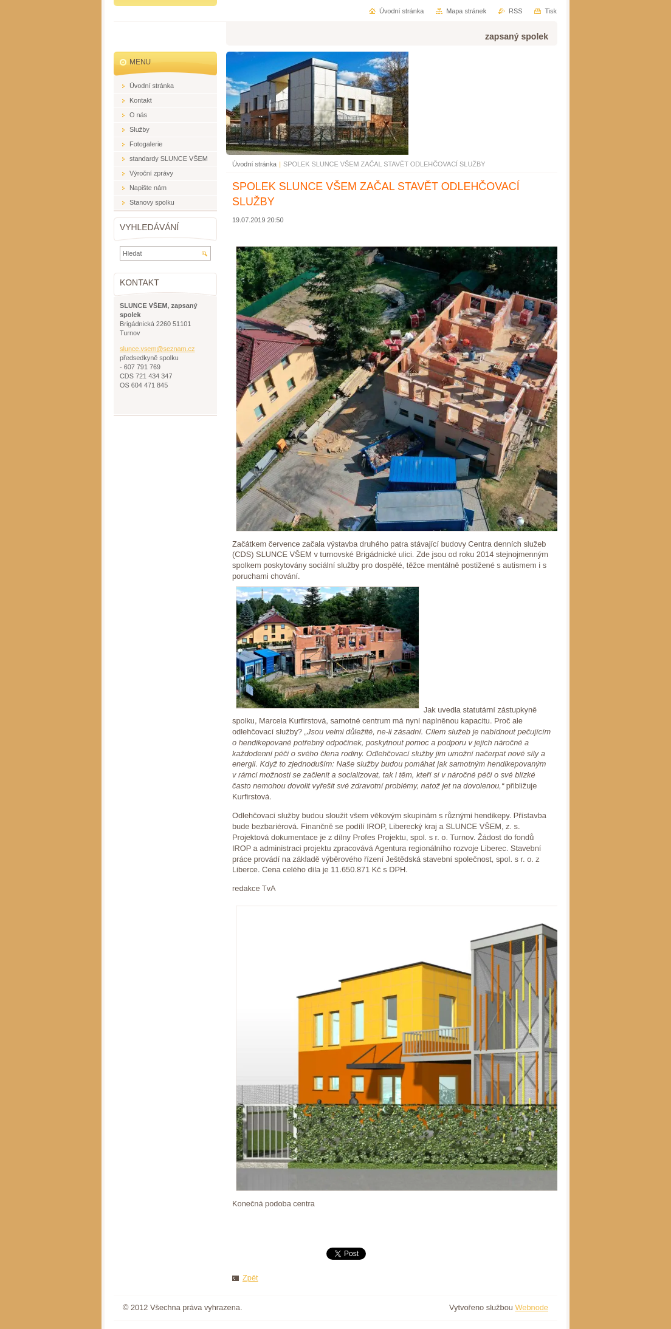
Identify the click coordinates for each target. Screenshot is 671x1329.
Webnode (531, 1307)
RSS (515, 11)
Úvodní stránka (254, 164)
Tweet (336, 1252)
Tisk (551, 11)
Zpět (250, 1277)
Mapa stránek (466, 11)
